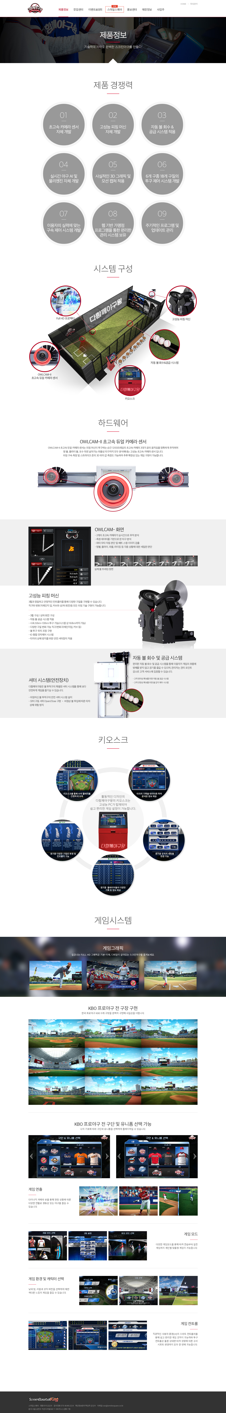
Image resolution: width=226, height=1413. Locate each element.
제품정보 (63, 4)
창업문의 (194, 5)
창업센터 (78, 4)
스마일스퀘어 (114, 4)
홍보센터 (132, 4)
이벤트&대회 (95, 4)
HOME (183, 5)
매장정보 (147, 4)
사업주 (160, 4)
